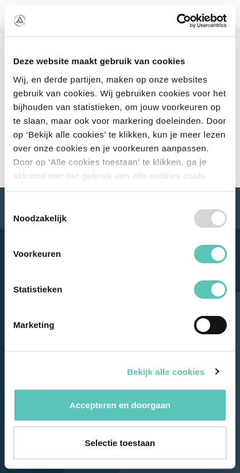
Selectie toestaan (120, 442)
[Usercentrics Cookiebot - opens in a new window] (176, 20)
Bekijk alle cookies (165, 371)
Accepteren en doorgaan (120, 405)
